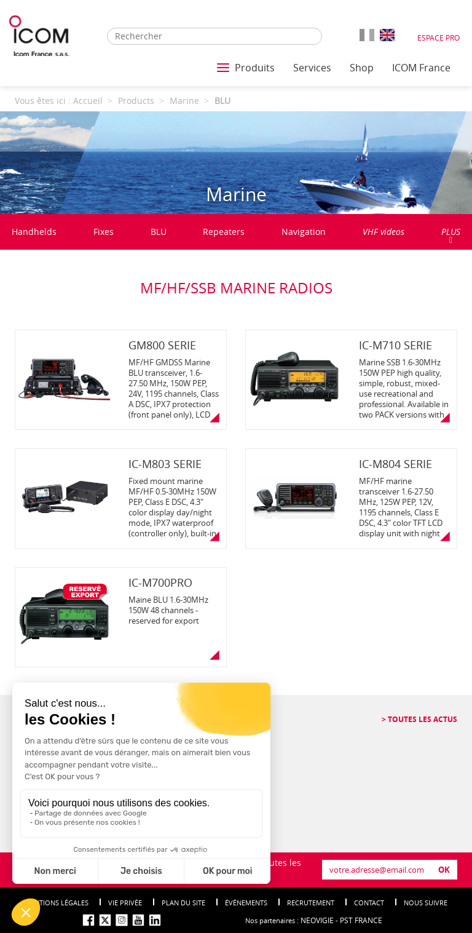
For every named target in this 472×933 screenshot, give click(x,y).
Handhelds (34, 231)
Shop (362, 67)
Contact (369, 902)
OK (444, 869)
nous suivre (425, 902)
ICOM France (421, 67)
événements (246, 902)
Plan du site (183, 902)
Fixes (103, 231)
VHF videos (383, 231)
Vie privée (125, 902)
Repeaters (224, 231)
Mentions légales (56, 902)
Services (312, 67)
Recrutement (310, 902)
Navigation (303, 231)
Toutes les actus (421, 719)
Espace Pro (438, 37)
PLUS (450, 235)
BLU (159, 231)
